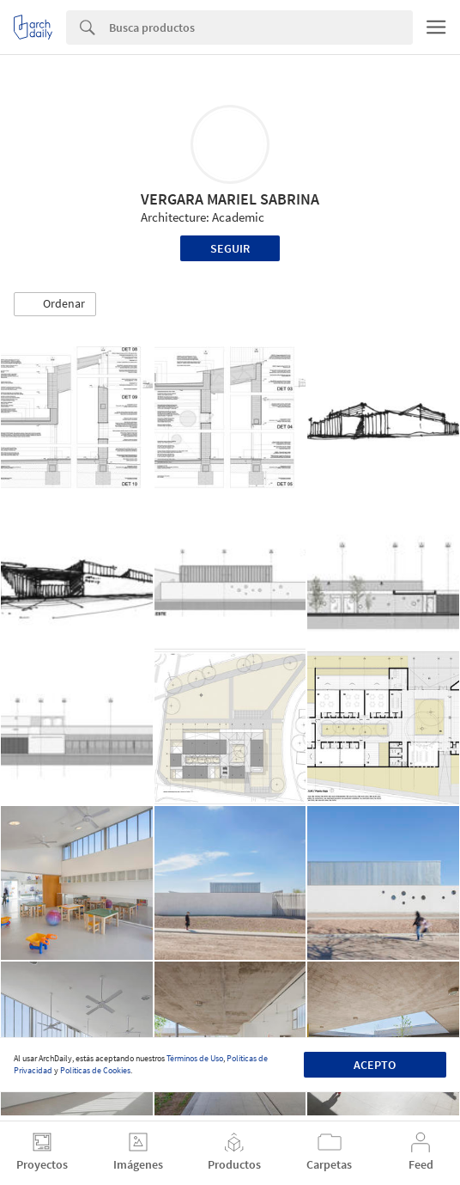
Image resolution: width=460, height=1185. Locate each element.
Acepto (375, 1064)
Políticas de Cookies (95, 1070)
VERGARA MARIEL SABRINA (230, 199)
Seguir (230, 248)
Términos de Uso (194, 1058)
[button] (55, 304)
